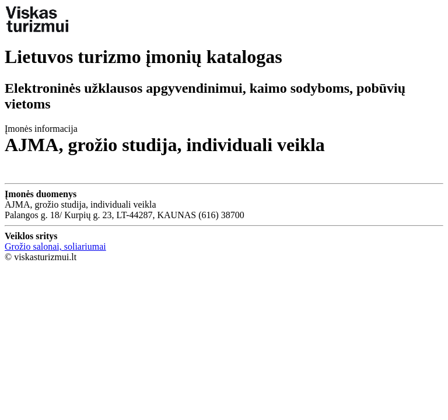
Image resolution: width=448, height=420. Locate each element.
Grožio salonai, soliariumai (55, 246)
